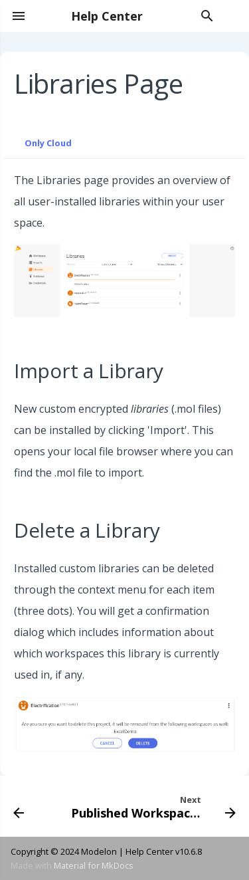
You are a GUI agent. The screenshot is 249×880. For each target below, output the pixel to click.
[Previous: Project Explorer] (19, 806)
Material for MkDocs (93, 865)
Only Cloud (48, 143)
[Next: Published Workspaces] (152, 806)
